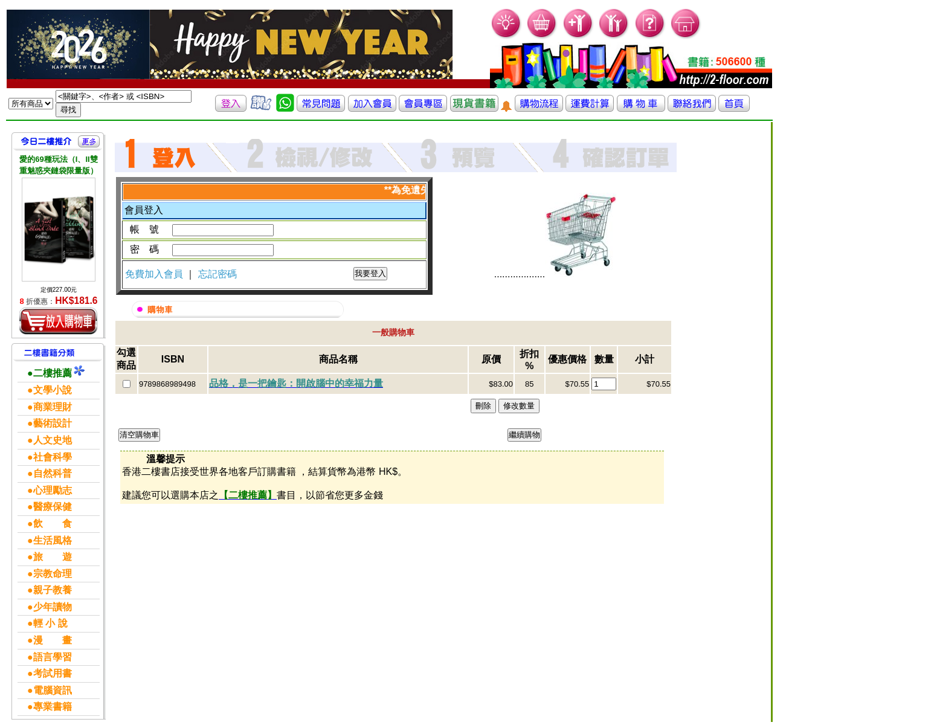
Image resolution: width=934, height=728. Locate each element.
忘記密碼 (217, 274)
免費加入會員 (155, 274)
